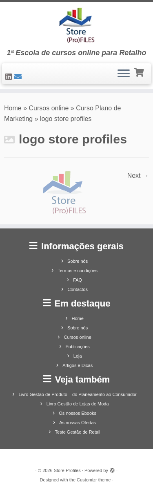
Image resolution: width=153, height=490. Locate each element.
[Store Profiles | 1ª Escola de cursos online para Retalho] (76, 25)
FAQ (77, 279)
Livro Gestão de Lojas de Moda (78, 403)
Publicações (78, 346)
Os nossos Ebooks (77, 413)
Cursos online (49, 108)
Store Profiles (67, 470)
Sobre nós (77, 261)
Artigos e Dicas (77, 365)
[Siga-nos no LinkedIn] (9, 77)
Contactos (77, 289)
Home (13, 108)
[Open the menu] (124, 74)
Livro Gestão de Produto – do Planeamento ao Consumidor (78, 394)
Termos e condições (78, 270)
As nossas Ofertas (77, 422)
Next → (138, 175)
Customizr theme (94, 479)
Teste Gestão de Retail (77, 432)
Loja (77, 356)
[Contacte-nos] (19, 77)
